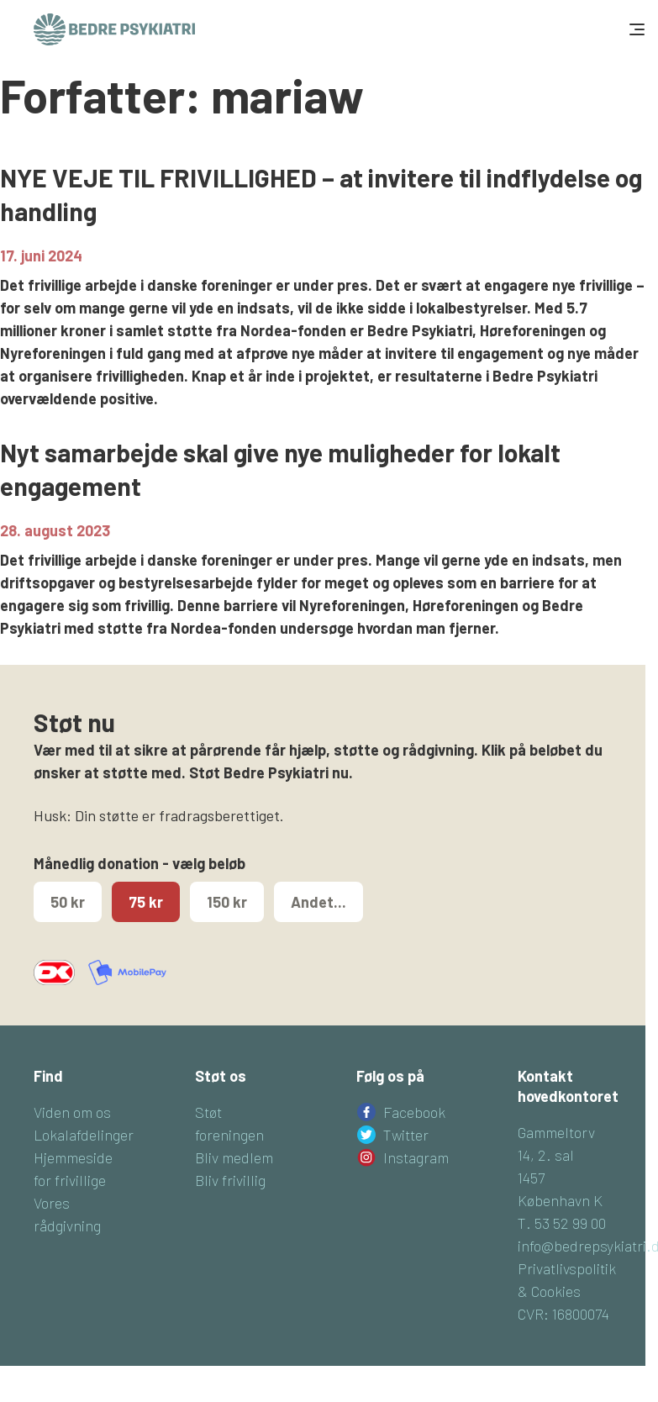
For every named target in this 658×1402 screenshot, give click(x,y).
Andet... (318, 902)
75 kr (146, 902)
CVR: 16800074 (563, 1313)
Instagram (416, 1157)
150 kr (227, 902)
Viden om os (72, 1112)
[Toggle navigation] (635, 29)
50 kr (67, 902)
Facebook (414, 1112)
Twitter (406, 1134)
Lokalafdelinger (84, 1134)
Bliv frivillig (230, 1180)
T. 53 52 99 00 (562, 1223)
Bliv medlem (234, 1157)
